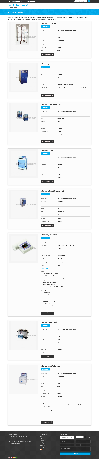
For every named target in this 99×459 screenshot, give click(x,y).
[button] (30, 1)
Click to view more (44, 138)
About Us (42, 438)
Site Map (42, 447)
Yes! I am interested (47, 54)
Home (76, 11)
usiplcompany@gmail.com (16, 1)
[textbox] (84, 437)
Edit (88, 437)
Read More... (43, 310)
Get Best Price (45, 26)
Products (80, 11)
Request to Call (47, 422)
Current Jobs (42, 443)
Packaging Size (43, 442)
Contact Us (42, 445)
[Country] (67, 445)
